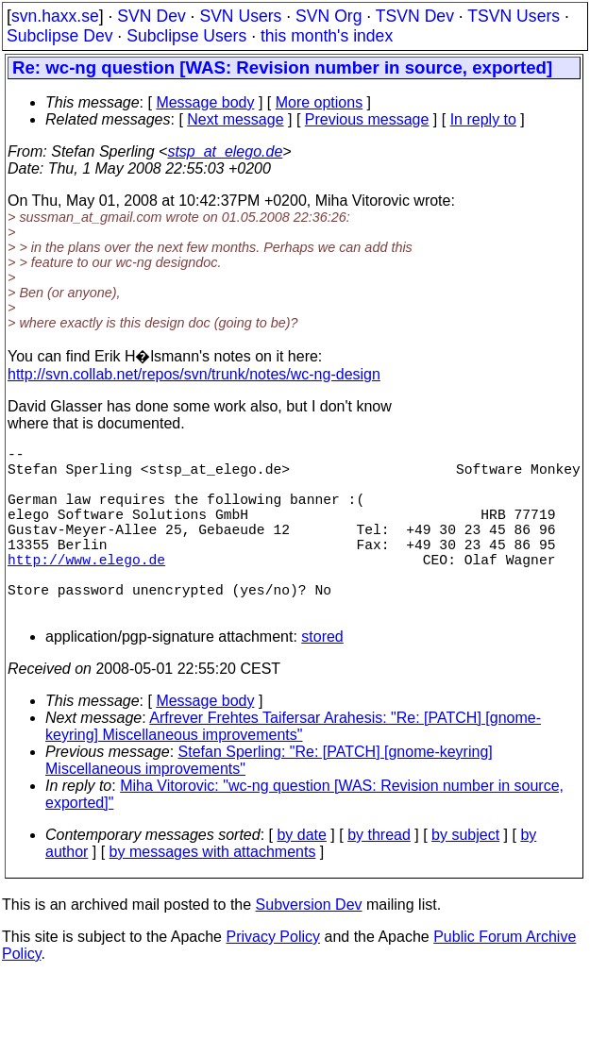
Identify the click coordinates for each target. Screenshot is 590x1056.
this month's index (327, 35)
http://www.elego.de (86, 588)
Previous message (367, 119)
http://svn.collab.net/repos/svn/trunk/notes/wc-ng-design (194, 374)
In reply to (483, 119)
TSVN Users (513, 16)
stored (322, 678)
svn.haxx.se (55, 16)
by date (301, 876)
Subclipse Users (186, 35)
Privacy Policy (273, 978)
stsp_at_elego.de (224, 151)
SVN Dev (151, 16)
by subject (465, 876)
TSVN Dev (415, 16)
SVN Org (328, 16)
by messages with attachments (213, 893)
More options (319, 102)
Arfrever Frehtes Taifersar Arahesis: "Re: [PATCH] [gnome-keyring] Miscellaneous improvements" (293, 767)
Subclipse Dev (59, 35)
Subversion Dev (309, 946)
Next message (235, 119)
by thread (379, 876)
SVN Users (240, 16)
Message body (205, 102)
